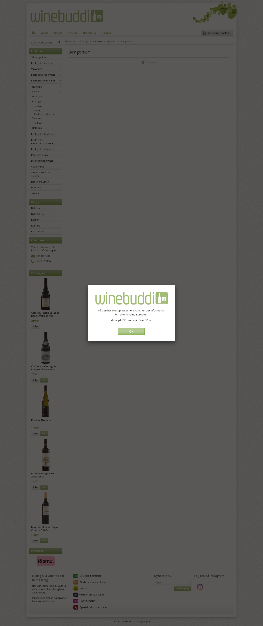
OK (131, 332)
